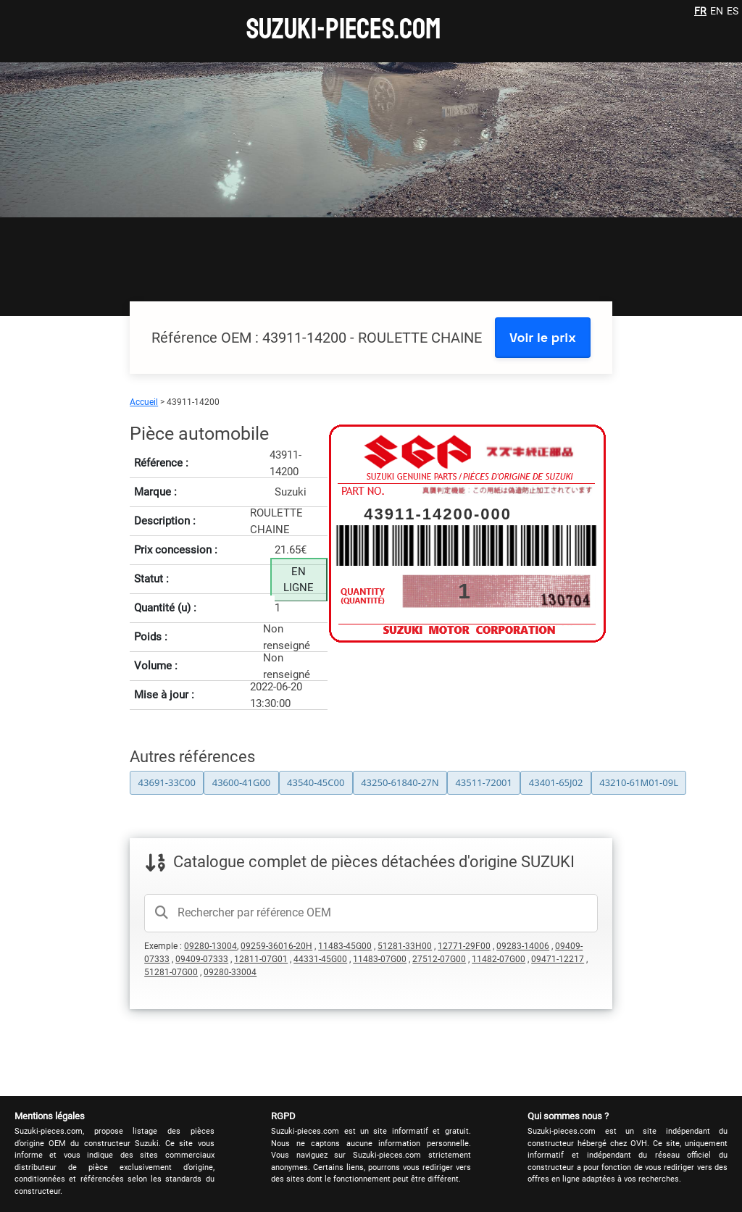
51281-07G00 (171, 972)
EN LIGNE (298, 580)
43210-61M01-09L (638, 782)
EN (716, 11)
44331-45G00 (320, 959)
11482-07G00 (498, 959)
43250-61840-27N (399, 782)
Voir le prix (542, 337)
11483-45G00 (345, 946)
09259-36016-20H (276, 946)
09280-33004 (230, 972)
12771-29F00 (464, 946)
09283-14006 (522, 946)
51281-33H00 (405, 946)
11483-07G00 (380, 959)
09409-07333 (201, 959)
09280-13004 (210, 946)
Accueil (144, 402)
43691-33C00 (167, 782)
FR (700, 11)
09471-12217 (557, 959)
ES (732, 11)
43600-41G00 (241, 782)
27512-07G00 (439, 959)
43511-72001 (483, 782)
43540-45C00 (315, 782)
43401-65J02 (556, 782)
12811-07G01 (261, 959)
